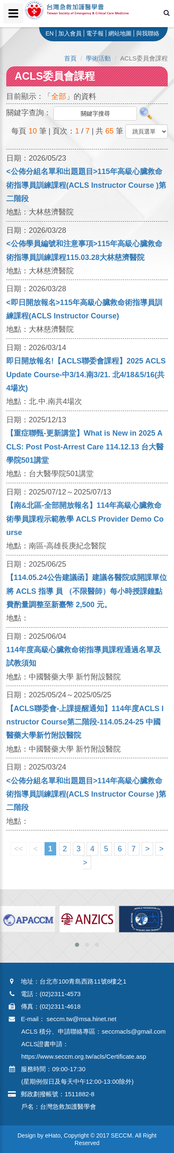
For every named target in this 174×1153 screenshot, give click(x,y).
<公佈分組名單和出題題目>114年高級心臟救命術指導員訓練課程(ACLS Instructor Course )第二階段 (86, 794)
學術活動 (98, 58)
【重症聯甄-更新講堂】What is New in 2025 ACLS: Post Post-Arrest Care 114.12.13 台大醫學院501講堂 (85, 446)
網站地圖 (120, 33)
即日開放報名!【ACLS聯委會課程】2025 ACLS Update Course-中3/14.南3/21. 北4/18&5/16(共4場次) (86, 374)
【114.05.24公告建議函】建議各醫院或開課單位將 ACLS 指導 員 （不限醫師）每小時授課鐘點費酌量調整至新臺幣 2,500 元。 (86, 591)
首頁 (70, 58)
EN (49, 33)
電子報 (95, 33)
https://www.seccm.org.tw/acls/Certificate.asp (83, 1056)
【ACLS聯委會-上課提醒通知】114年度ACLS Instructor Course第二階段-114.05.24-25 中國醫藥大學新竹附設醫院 (85, 722)
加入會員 (70, 33)
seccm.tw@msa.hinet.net (82, 1018)
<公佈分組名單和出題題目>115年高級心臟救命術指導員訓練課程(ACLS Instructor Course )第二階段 (86, 185)
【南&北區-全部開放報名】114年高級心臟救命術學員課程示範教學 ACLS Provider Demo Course (85, 519)
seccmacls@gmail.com (134, 1031)
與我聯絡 (147, 33)
